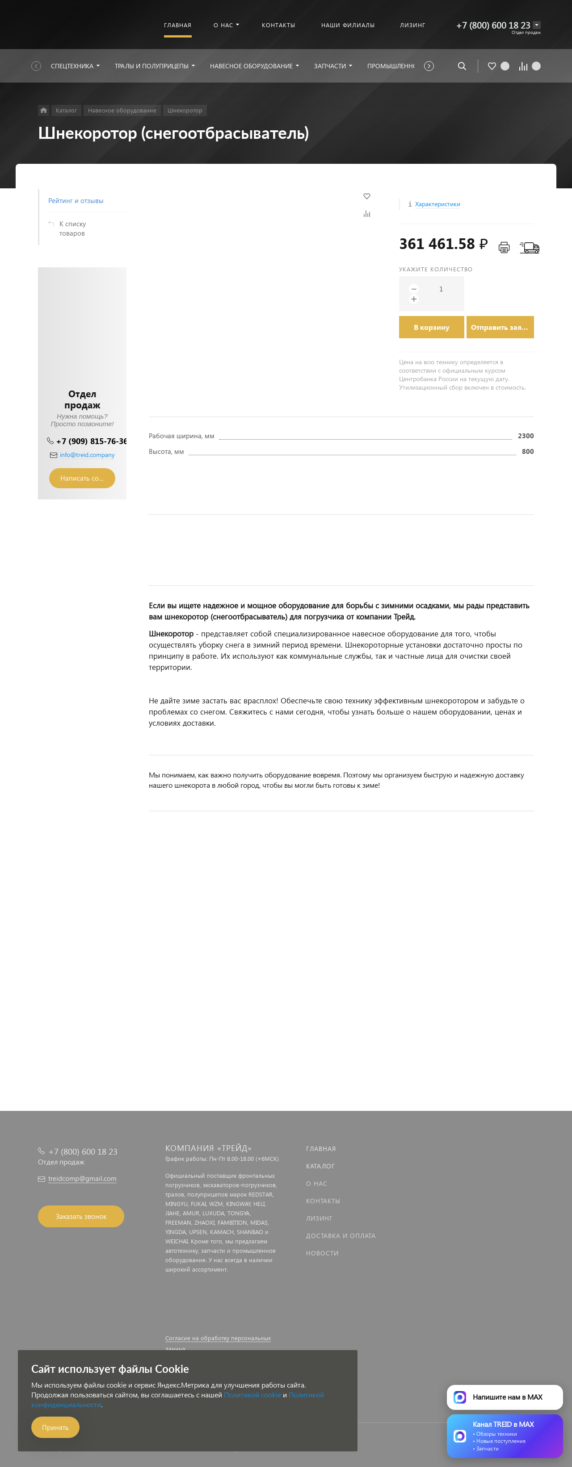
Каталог (320, 1166)
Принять (55, 1427)
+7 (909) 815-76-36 (92, 440)
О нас (317, 1183)
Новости (322, 1253)
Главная (321, 1148)
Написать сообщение (87, 478)
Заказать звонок (81, 1216)
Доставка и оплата (341, 1235)
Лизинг (319, 1218)
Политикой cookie (252, 1394)
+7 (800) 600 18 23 (493, 24)
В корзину (432, 327)
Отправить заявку (502, 327)
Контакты (323, 1201)
